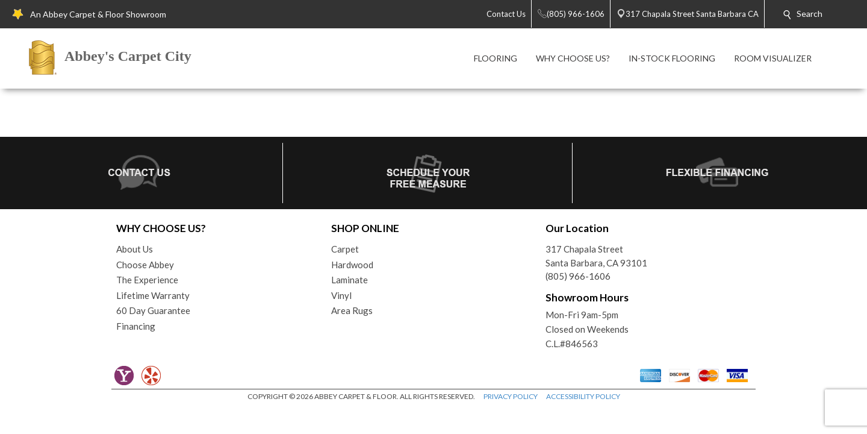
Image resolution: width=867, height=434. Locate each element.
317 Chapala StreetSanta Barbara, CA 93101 (596, 256)
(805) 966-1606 (578, 276)
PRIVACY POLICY (510, 396)
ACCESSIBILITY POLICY (583, 396)
